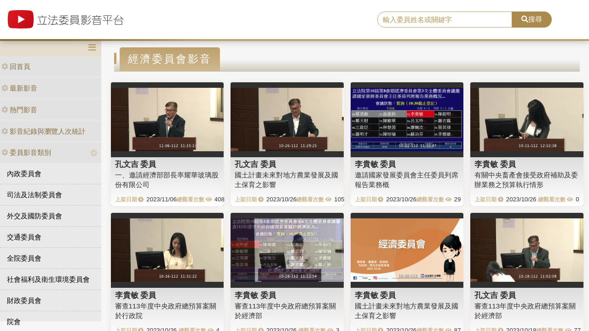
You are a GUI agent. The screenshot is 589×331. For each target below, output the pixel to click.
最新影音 (19, 88)
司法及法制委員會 (34, 195)
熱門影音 (19, 110)
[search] (444, 19)
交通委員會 (24, 237)
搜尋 (531, 19)
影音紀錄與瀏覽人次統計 (43, 131)
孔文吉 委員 (135, 164)
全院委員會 (24, 258)
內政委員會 (24, 173)
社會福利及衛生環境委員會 (48, 279)
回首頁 (15, 66)
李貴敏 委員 (375, 164)
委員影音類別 (26, 152)
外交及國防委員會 (34, 216)
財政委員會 (24, 300)
